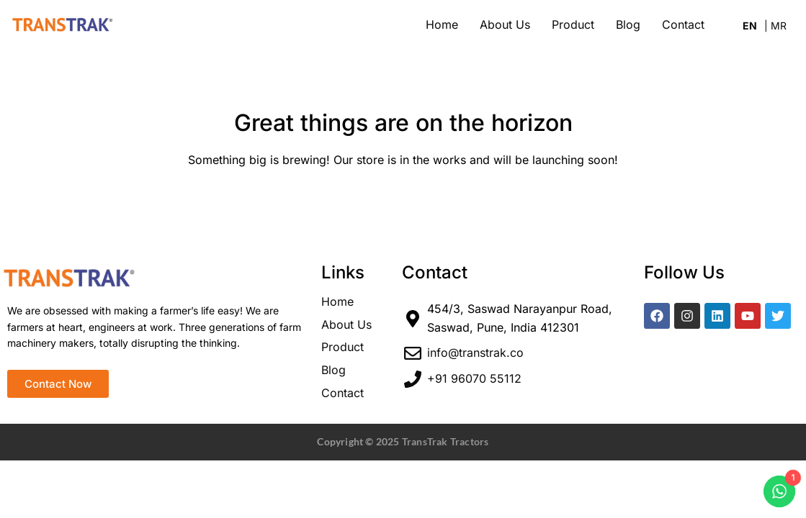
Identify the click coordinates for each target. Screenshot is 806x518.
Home (442, 24)
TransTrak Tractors (445, 441)
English (753, 28)
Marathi (775, 28)
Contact (683, 24)
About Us (505, 24)
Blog (628, 24)
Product (573, 24)
